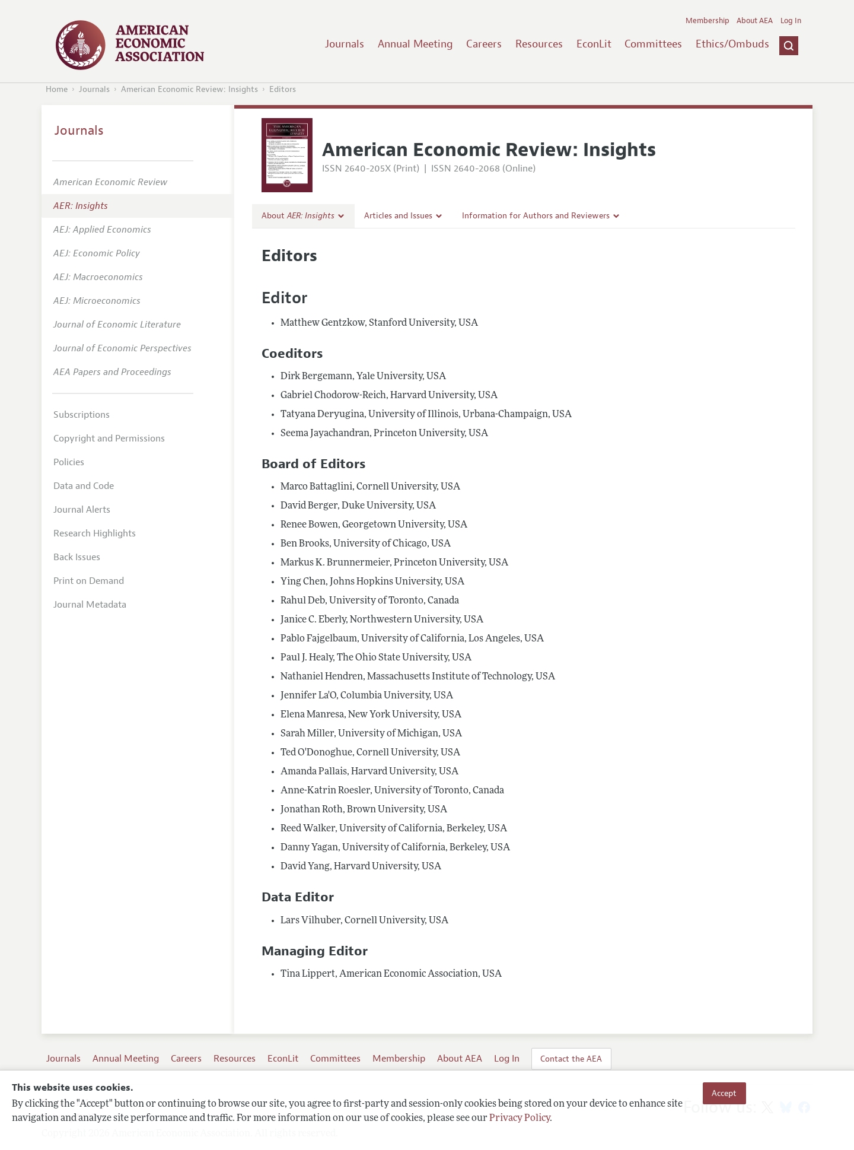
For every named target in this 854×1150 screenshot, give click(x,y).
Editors (282, 89)
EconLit (593, 43)
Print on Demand (88, 581)
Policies (68, 462)
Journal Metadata (89, 605)
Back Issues (76, 557)
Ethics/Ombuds (732, 43)
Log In (790, 21)
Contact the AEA (571, 1058)
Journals (344, 43)
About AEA (755, 21)
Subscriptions (81, 415)
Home (57, 89)
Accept (724, 1093)
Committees (653, 43)
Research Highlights (94, 533)
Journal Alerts (81, 510)
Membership (707, 21)
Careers (484, 43)
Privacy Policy (519, 1118)
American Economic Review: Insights (189, 89)
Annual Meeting (415, 43)
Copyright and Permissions (109, 438)
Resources (539, 43)
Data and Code (83, 486)
